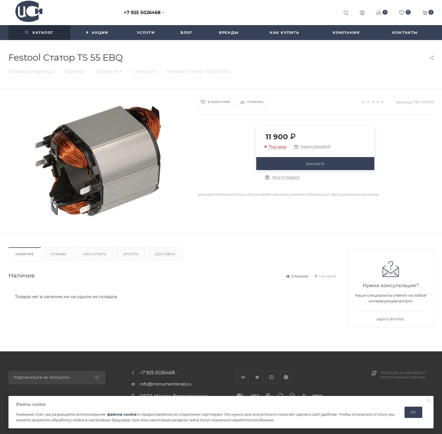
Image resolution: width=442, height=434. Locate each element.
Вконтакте (243, 377)
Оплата (131, 254)
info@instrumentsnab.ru (165, 384)
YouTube (272, 377)
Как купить (95, 254)
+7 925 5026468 (142, 12)
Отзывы (58, 254)
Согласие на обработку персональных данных (403, 375)
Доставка (165, 254)
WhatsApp (286, 377)
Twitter (257, 377)
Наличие (25, 254)
